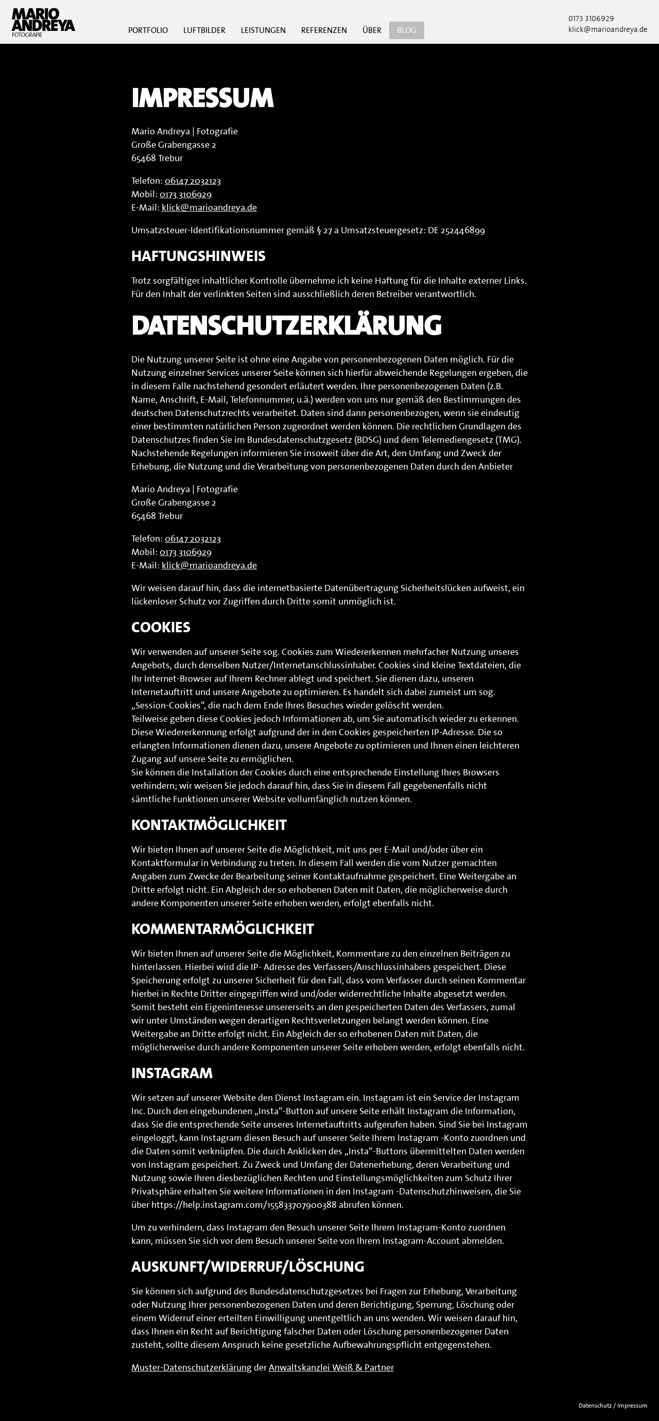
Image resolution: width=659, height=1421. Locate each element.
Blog (407, 30)
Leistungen (263, 30)
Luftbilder (204, 30)
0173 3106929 (591, 18)
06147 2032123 (193, 181)
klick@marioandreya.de (209, 207)
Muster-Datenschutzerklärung (191, 1367)
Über (371, 30)
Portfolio (148, 30)
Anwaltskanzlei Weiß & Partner (331, 1367)
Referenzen (324, 30)
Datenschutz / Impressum (613, 1405)
